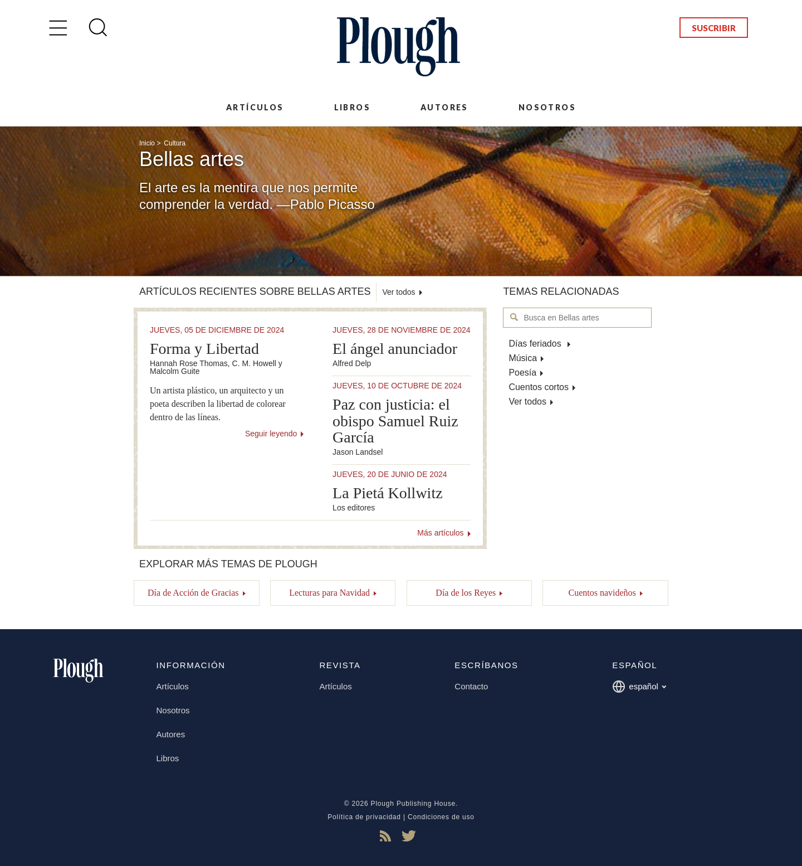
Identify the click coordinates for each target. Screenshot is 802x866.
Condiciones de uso (441, 817)
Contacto (471, 686)
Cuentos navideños (601, 592)
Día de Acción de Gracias (193, 592)
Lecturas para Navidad (329, 592)
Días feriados (536, 343)
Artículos (255, 107)
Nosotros (547, 107)
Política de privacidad (364, 817)
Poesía (522, 372)
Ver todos (527, 401)
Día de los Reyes (466, 592)
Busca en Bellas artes (514, 317)
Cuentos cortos (538, 387)
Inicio (147, 143)
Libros (352, 107)
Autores (444, 107)
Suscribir (714, 28)
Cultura (174, 143)
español (639, 686)
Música (522, 358)
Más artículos (440, 533)
